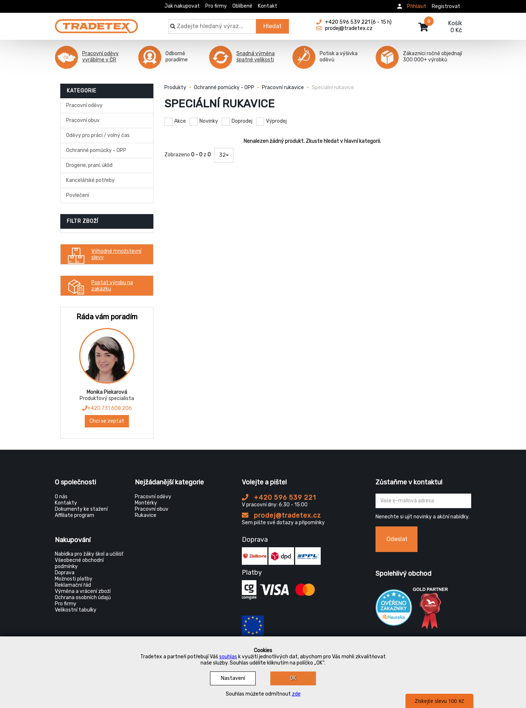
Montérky (146, 503)
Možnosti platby (73, 579)
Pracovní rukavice (283, 87)
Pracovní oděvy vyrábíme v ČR (100, 56)
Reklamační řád (73, 585)
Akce (180, 121)
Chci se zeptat (106, 421)
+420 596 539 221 (279, 498)
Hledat (272, 26)
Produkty (175, 87)
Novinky (208, 121)
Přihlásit (416, 6)
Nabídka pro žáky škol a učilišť (89, 554)
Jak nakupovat (182, 6)
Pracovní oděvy (84, 105)
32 (224, 155)
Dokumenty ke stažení (81, 509)
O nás (61, 497)
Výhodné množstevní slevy (102, 254)
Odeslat (397, 539)
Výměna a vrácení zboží (83, 591)
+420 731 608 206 (107, 408)
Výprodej (276, 121)
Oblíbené (242, 6)
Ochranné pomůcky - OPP (96, 150)
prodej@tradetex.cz (281, 515)
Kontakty (66, 503)
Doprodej (242, 121)
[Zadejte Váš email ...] (424, 501)
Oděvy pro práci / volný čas (98, 135)
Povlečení (77, 195)
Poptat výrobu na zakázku (98, 285)
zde (296, 694)
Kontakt (267, 6)
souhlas (228, 657)
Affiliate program (74, 515)
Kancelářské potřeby (90, 180)
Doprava (65, 573)
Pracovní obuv (83, 120)
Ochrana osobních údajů (83, 597)
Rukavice (145, 515)
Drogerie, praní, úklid (89, 165)
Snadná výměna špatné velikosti (255, 56)
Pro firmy (216, 6)
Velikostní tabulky (75, 610)
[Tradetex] (96, 23)
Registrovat (446, 6)
